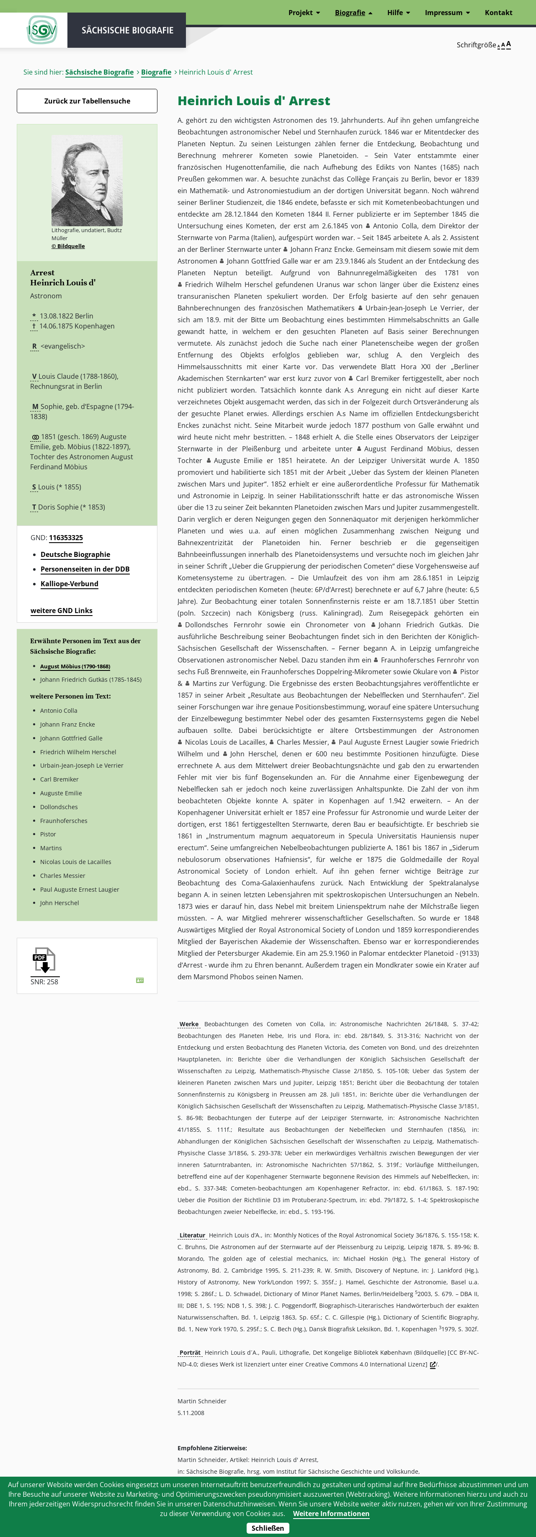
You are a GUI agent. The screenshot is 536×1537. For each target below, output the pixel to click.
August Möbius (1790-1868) (75, 666)
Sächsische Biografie (99, 72)
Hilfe (395, 12)
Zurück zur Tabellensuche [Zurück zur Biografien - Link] (87, 101)
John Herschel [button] (253, 753)
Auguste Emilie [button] (238, 460)
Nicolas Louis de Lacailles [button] (225, 742)
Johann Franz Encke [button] (321, 249)
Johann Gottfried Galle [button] (262, 261)
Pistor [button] (469, 671)
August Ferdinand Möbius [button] (407, 448)
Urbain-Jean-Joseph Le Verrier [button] (414, 308)
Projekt (301, 12)
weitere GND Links (62, 610)
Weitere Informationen (331, 1513)
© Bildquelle (68, 246)
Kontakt (499, 12)
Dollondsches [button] (206, 624)
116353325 (66, 537)
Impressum (444, 12)
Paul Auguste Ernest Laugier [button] (384, 742)
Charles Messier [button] (302, 742)
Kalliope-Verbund (69, 583)
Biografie (156, 72)
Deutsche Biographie (75, 554)
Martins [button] (205, 683)
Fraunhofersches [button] (408, 660)
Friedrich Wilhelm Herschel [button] (229, 284)
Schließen (268, 1528)
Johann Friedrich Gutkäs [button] (420, 624)
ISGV (42, 30)
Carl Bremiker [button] (378, 378)
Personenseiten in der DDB (85, 569)
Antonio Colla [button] (395, 225)
